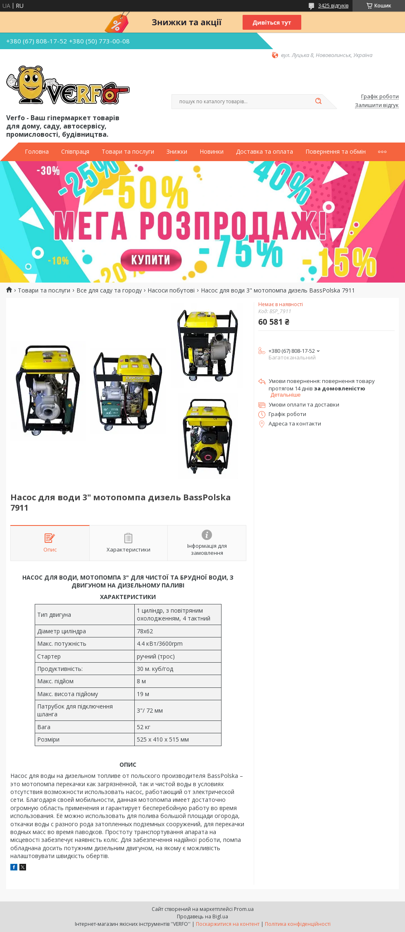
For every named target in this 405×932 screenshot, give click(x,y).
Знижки (177, 152)
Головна (37, 152)
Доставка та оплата (264, 152)
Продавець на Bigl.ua (202, 916)
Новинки (212, 152)
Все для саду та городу (109, 290)
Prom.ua (244, 909)
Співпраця (75, 152)
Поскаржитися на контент (228, 923)
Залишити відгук (377, 105)
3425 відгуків (333, 5)
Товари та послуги (128, 152)
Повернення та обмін (335, 152)
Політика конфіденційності (298, 923)
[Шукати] (318, 101)
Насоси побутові (171, 290)
